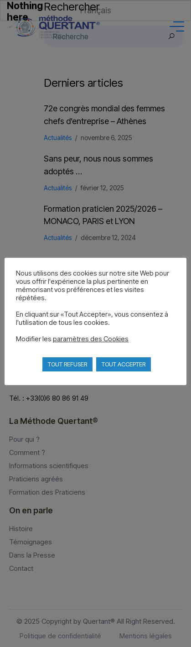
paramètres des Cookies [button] (91, 339)
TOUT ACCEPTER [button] (123, 364)
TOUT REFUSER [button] (67, 364)
